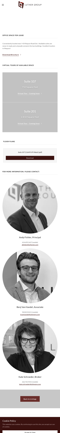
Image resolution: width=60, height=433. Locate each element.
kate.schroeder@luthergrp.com (30, 384)
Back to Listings (30, 399)
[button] (5, 5)
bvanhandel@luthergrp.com (30, 314)
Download (30, 158)
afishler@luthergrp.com (30, 245)
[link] (30, 5)
